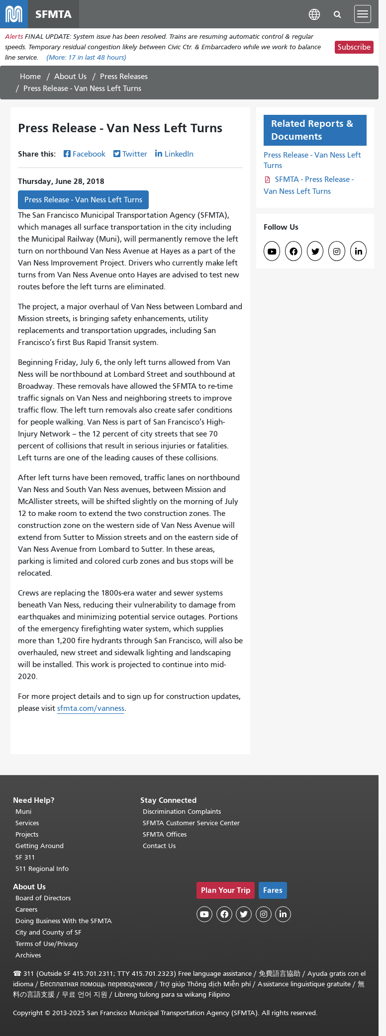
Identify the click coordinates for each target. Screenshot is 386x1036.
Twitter (134, 154)
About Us (70, 76)
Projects (26, 834)
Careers (26, 909)
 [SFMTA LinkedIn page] (358, 252)
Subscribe (354, 47)
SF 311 (25, 857)
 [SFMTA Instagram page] (336, 252)
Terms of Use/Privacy (46, 944)
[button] (314, 13)
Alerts (14, 36)
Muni (23, 811)
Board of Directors (43, 898)
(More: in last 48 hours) (86, 57)
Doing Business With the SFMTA (63, 921)
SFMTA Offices (165, 834)
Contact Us (159, 846)
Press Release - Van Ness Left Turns (83, 199)
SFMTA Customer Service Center (191, 823)
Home (30, 76)
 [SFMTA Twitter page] (315, 252)
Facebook (89, 154)
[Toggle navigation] (362, 14)
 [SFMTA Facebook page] (293, 252)
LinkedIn (179, 154)
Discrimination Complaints (182, 811)
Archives (28, 955)
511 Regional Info (42, 868)
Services (27, 823)
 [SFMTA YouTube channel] (272, 252)
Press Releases (124, 76)
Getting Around (39, 846)
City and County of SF (48, 932)
